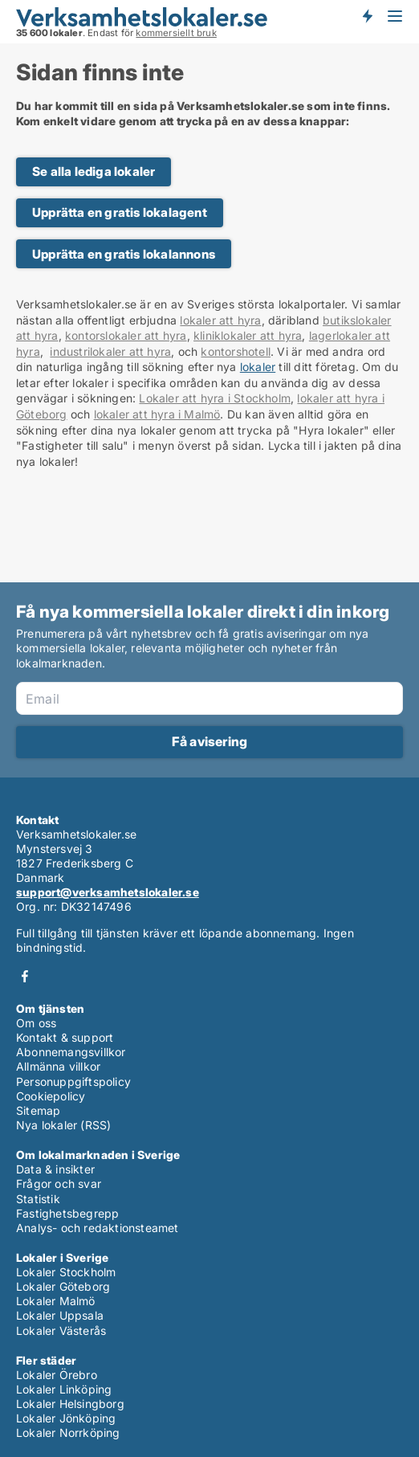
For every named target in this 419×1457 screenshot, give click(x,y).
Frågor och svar (58, 1183)
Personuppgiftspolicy (73, 1081)
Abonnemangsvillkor (71, 1052)
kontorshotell (236, 351)
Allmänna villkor (58, 1066)
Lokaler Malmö (56, 1301)
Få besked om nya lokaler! (367, 16)
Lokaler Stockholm (66, 1272)
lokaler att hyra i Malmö (157, 414)
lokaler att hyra (220, 320)
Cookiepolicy (50, 1096)
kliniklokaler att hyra (247, 335)
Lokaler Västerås (61, 1330)
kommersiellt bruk (176, 33)
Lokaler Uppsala (60, 1315)
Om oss (36, 1023)
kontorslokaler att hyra (126, 335)
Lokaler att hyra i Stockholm (215, 398)
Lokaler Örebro (56, 1374)
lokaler (257, 366)
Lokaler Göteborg (63, 1286)
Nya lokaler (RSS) (63, 1125)
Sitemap (38, 1110)
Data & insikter (55, 1169)
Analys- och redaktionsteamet (97, 1228)
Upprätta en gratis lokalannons (123, 254)
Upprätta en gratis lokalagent (119, 212)
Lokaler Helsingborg (70, 1403)
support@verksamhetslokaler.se (107, 892)
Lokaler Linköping (64, 1389)
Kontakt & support (64, 1037)
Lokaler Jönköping (66, 1418)
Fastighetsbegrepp (67, 1213)
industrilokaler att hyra (110, 351)
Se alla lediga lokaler (93, 171)
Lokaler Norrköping (68, 1432)
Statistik (38, 1199)
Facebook (25, 976)
